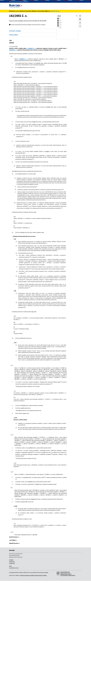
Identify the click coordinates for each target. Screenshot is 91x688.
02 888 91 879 (12, 670)
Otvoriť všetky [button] (48, 28)
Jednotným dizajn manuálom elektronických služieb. (33, 682)
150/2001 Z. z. (23, 60)
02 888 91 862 (12, 668)
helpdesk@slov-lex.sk (13, 675)
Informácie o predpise (15, 31)
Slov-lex (26, 1)
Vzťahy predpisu (13, 35)
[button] (76, 15)
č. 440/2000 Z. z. (30, 50)
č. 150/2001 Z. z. (32, 48)
